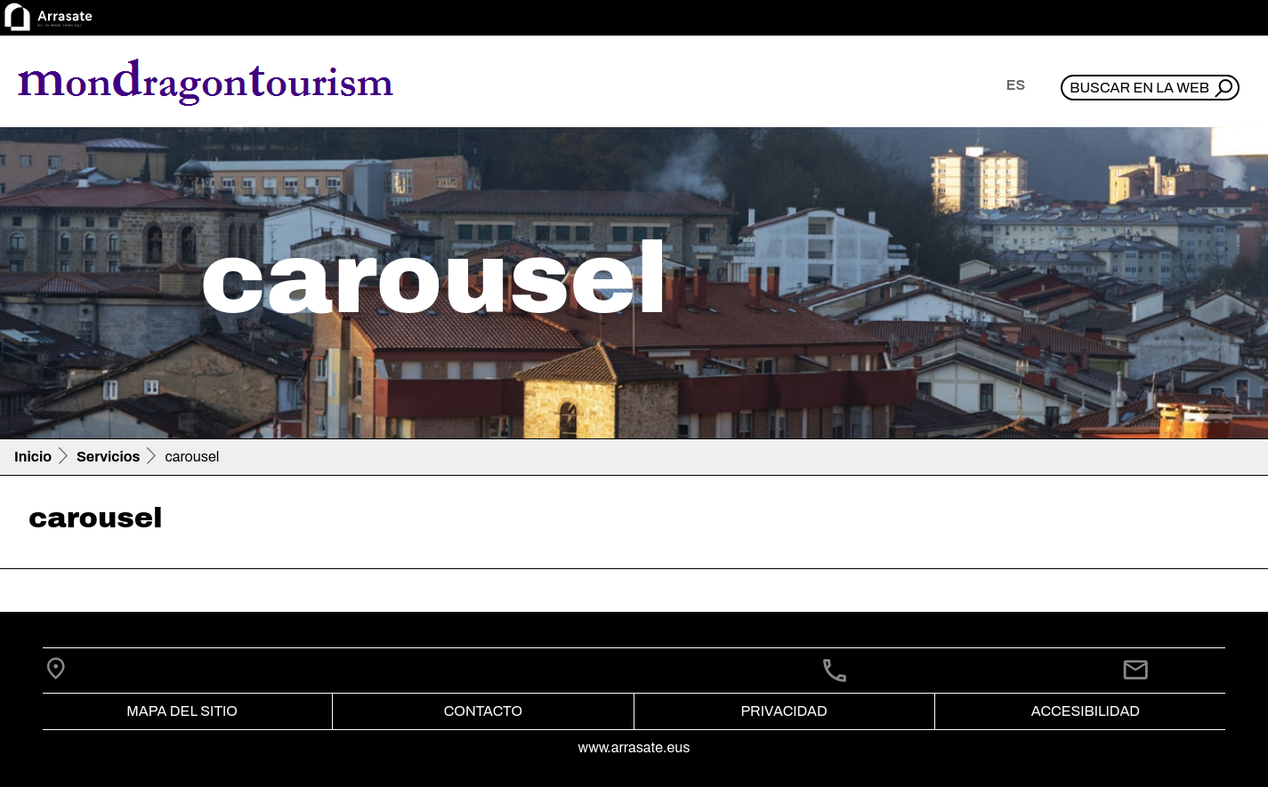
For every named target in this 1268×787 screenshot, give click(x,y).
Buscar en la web (1139, 87)
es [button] (1015, 84)
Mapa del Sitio (182, 711)
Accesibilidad (1085, 711)
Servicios (108, 456)
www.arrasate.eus (634, 747)
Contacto (483, 711)
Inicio (33, 456)
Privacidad (783, 711)
